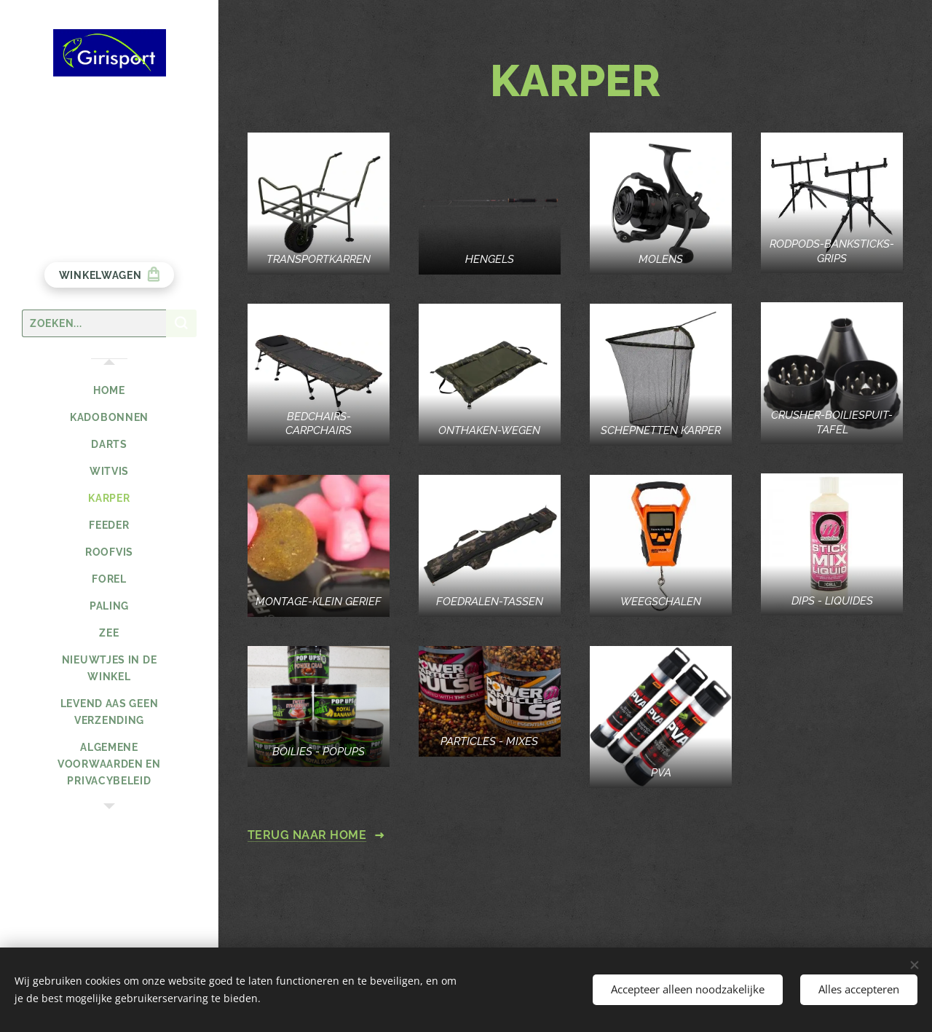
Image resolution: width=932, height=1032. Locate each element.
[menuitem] (109, 390)
